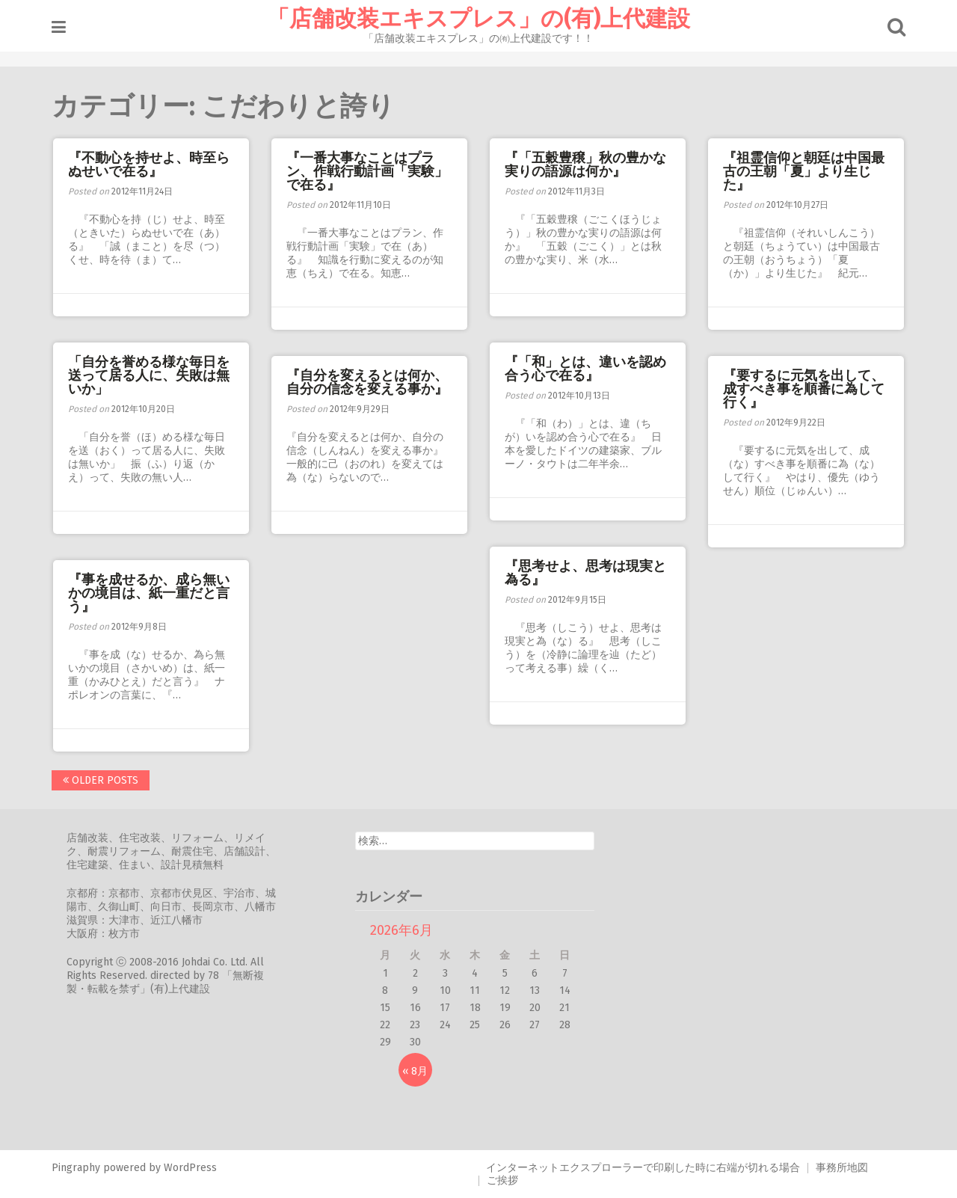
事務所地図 (842, 1167)
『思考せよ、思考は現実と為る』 (585, 573)
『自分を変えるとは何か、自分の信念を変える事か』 (367, 382)
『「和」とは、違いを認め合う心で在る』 (585, 369)
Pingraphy (76, 1167)
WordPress (190, 1167)
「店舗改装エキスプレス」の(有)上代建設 (478, 18)
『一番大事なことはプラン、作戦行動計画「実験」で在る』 (367, 171)
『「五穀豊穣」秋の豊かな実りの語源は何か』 (585, 164)
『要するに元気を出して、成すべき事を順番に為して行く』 (803, 389)
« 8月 (415, 1071)
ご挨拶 (502, 1180)
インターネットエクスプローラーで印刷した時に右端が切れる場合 (643, 1167)
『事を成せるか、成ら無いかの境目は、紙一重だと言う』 (149, 593)
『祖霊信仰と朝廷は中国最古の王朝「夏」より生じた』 (803, 171)
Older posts (100, 780)
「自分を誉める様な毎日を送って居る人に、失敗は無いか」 (149, 375)
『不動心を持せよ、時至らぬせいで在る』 (149, 164)
